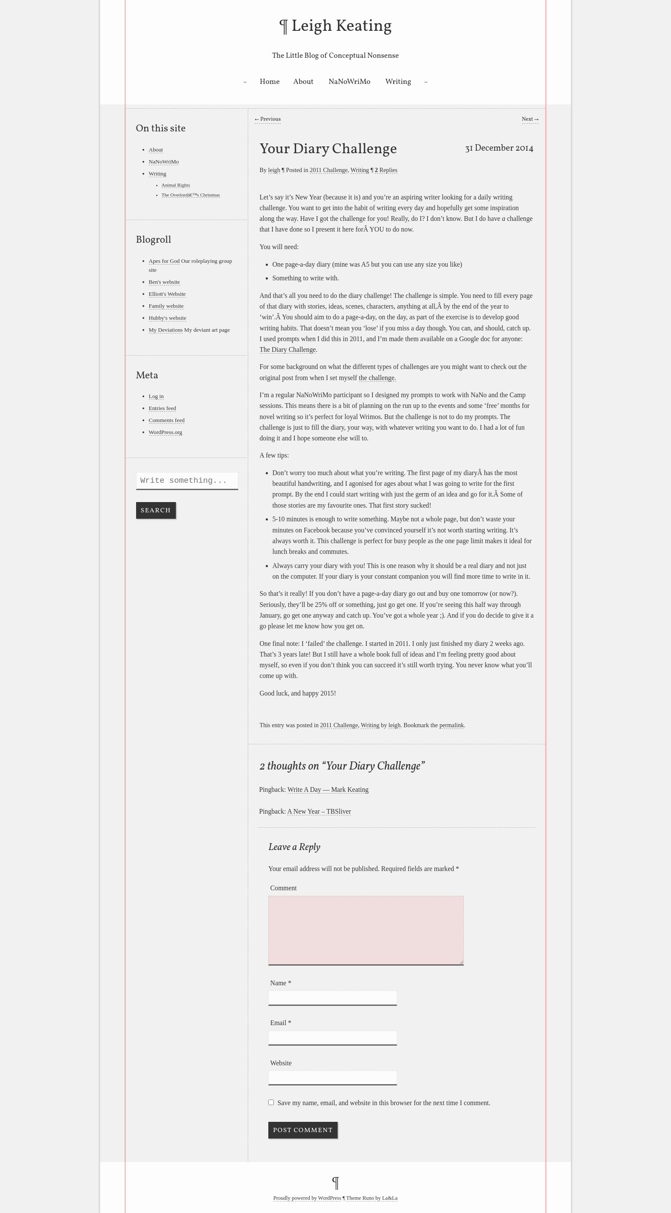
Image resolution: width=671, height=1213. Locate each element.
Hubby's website (168, 318)
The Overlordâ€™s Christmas (191, 194)
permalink (451, 725)
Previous (268, 119)
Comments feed (167, 420)
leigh (274, 169)
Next (530, 119)
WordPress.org (165, 432)
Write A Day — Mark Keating (328, 789)
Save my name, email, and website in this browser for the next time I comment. (384, 1102)
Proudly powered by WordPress (307, 1198)
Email (280, 1022)
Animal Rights (176, 184)
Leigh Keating (341, 26)
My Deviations (166, 330)
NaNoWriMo (350, 82)
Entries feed (162, 408)
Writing (399, 82)
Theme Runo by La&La (372, 1198)
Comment (283, 888)
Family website (166, 306)
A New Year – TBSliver (319, 811)
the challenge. (377, 377)
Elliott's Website (167, 294)
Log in (156, 396)
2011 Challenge (328, 169)
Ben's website (164, 282)
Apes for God (164, 261)
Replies (386, 169)
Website (281, 1063)
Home (270, 82)
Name (280, 983)
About (303, 82)
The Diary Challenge (288, 349)
